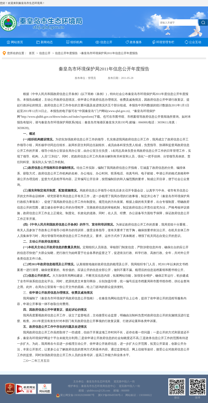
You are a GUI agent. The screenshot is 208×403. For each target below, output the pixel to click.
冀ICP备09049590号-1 (110, 395)
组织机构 (74, 42)
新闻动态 (44, 42)
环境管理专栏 (163, 42)
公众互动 (193, 42)
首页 (32, 53)
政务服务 (134, 42)
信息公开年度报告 (66, 53)
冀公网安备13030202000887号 (77, 395)
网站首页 (15, 42)
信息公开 (103, 42)
